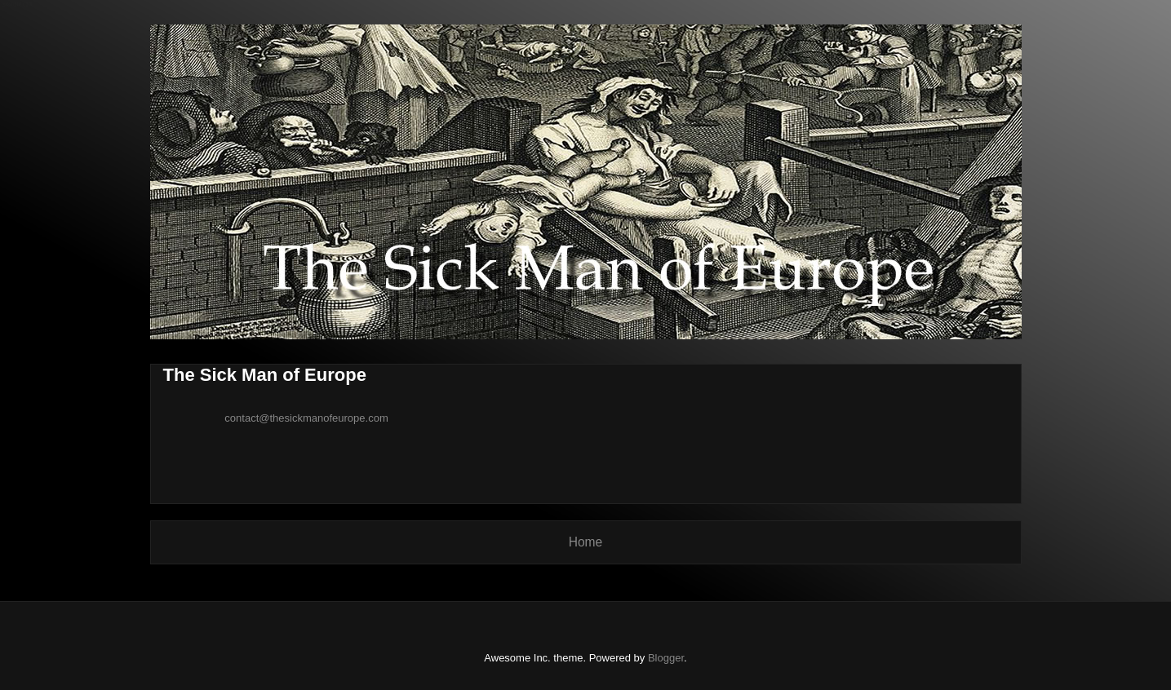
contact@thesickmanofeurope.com (306, 418)
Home (586, 542)
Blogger (666, 658)
